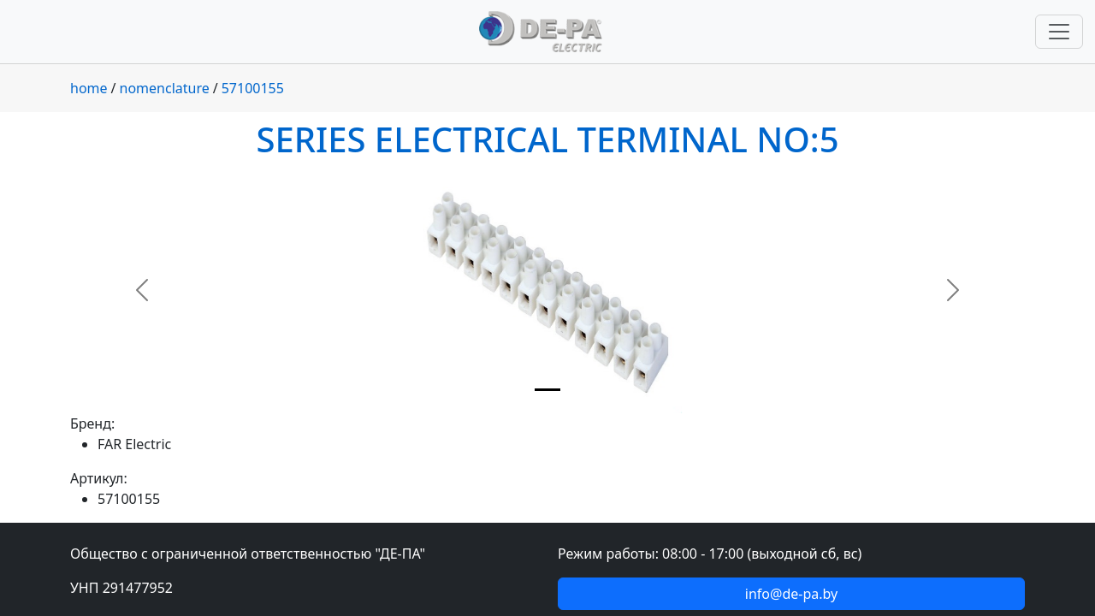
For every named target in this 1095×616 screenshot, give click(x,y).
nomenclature (165, 88)
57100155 (253, 88)
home (89, 88)
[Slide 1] (547, 390)
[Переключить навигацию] (1059, 32)
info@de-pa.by (791, 593)
